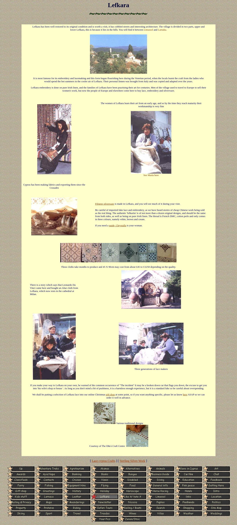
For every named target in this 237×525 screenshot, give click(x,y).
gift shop (110, 394)
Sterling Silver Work (132, 461)
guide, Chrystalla (117, 225)
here (185, 394)
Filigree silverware (104, 203)
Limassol (148, 29)
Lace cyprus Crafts (103, 461)
